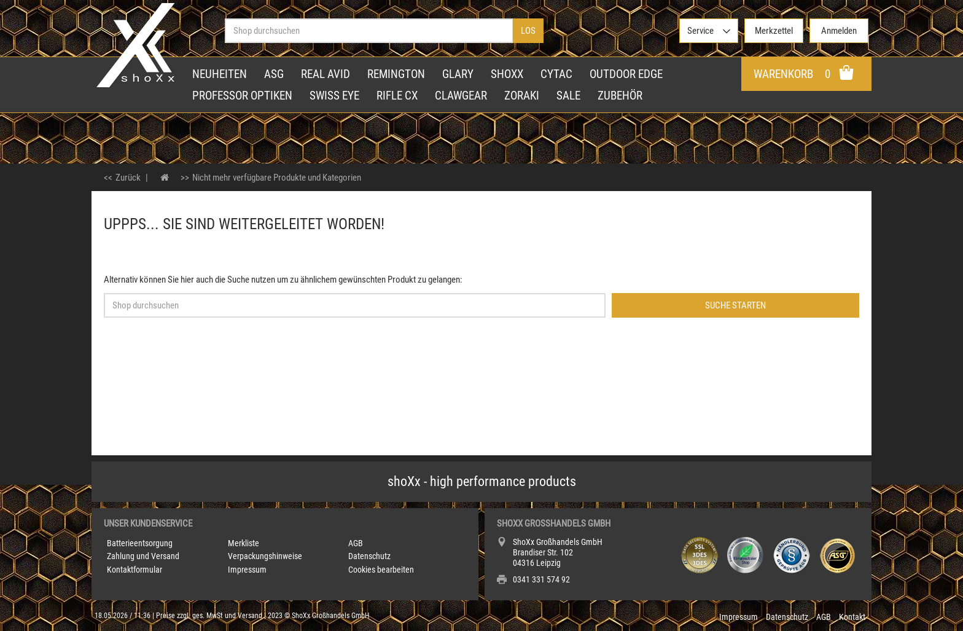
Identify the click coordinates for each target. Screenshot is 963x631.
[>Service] (708, 30)
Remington (396, 74)
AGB (355, 543)
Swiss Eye (334, 95)
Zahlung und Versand (143, 556)
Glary (458, 74)
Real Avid (325, 74)
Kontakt (852, 617)
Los (528, 30)
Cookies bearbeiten (381, 569)
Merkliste (243, 543)
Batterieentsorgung (140, 543)
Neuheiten (219, 74)
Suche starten (735, 305)
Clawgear (461, 95)
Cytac (556, 74)
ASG (274, 74)
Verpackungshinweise (265, 556)
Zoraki (521, 95)
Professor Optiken (242, 95)
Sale (568, 95)
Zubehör (620, 95)
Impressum (247, 569)
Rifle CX (397, 95)
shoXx (507, 74)
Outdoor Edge (626, 74)
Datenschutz (369, 556)
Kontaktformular (134, 569)
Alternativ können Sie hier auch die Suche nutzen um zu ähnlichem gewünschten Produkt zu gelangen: (283, 279)
